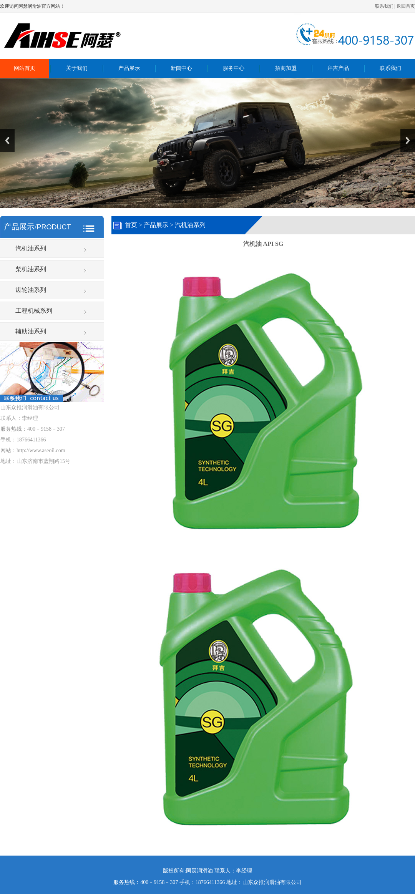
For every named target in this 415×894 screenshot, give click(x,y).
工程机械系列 (33, 310)
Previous (7, 140)
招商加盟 (286, 68)
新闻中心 (181, 68)
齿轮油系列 (30, 290)
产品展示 (129, 68)
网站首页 (24, 68)
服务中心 (233, 68)
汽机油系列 (30, 248)
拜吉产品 (338, 68)
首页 (131, 225)
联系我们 (384, 6)
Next (407, 140)
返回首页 (406, 6)
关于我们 (77, 68)
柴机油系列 (30, 269)
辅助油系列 (30, 331)
